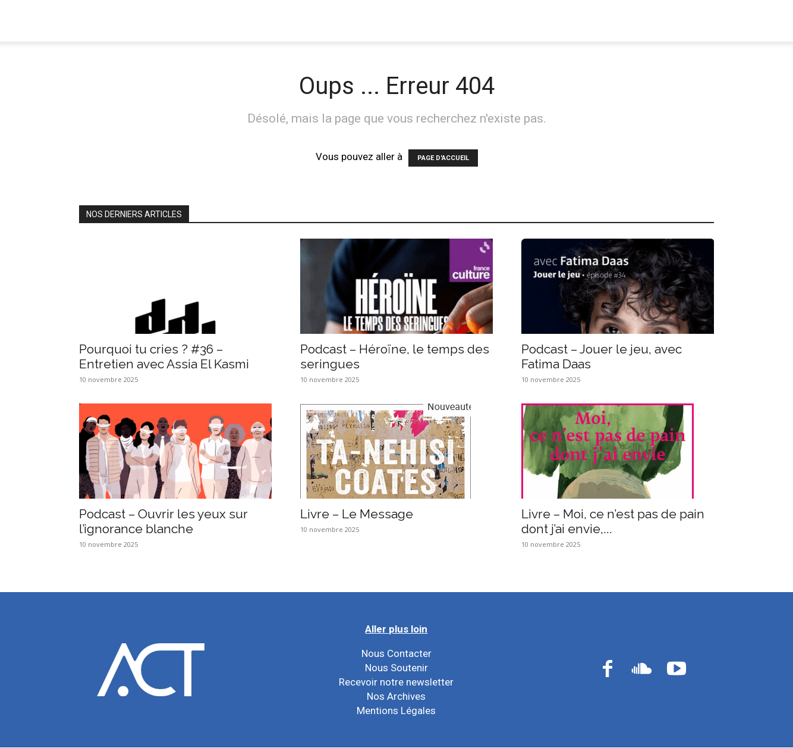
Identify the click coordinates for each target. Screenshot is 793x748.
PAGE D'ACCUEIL (443, 158)
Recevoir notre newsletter (396, 682)
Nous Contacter (396, 653)
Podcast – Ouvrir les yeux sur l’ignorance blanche (163, 521)
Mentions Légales (396, 710)
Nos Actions (271, 20)
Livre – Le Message (356, 513)
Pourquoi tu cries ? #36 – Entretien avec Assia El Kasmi (164, 356)
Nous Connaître (169, 20)
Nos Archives (396, 696)
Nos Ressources (464, 20)
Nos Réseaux (363, 20)
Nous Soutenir (396, 668)
